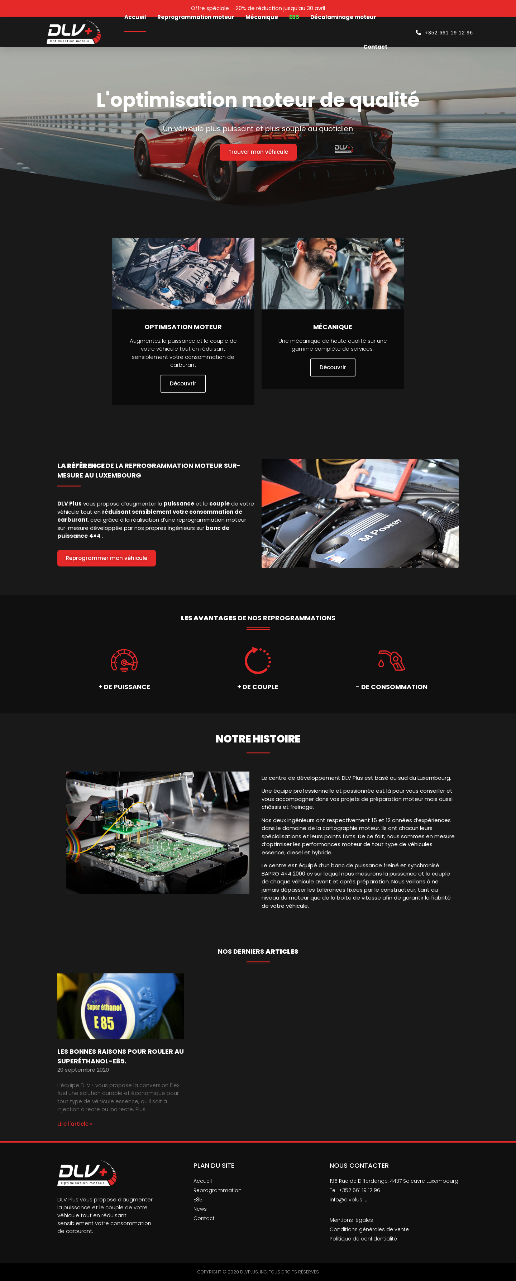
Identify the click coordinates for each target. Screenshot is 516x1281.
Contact (375, 47)
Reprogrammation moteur (195, 17)
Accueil (135, 17)
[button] (258, 152)
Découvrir (183, 383)
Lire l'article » (74, 1124)
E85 (294, 17)
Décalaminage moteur (343, 17)
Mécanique (261, 17)
